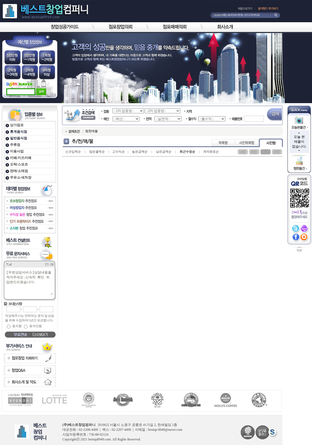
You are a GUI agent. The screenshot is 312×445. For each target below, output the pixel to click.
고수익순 (118, 151)
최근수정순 (187, 151)
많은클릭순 (97, 151)
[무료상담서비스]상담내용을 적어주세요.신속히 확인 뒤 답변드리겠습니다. (29, 282)
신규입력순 (73, 151)
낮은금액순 (164, 151)
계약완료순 (211, 151)
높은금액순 (140, 151)
